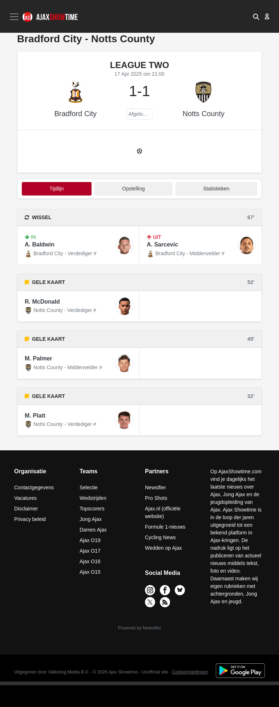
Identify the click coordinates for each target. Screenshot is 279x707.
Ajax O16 (90, 561)
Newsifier (155, 487)
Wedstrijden (93, 498)
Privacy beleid (30, 519)
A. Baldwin (39, 244)
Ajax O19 (90, 540)
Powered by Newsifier (139, 628)
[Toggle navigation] (15, 17)
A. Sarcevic (162, 244)
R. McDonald (42, 302)
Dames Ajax (93, 530)
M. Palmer (38, 358)
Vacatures (25, 498)
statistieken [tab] (216, 188)
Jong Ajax (91, 519)
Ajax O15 (90, 572)
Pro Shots (156, 498)
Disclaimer (26, 509)
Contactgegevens (34, 487)
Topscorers (92, 509)
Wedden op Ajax (163, 548)
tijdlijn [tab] (56, 188)
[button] (256, 16)
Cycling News (160, 537)
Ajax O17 (90, 551)
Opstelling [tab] (133, 188)
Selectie (89, 487)
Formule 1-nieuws (165, 527)
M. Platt (35, 415)
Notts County (203, 114)
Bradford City (75, 114)
